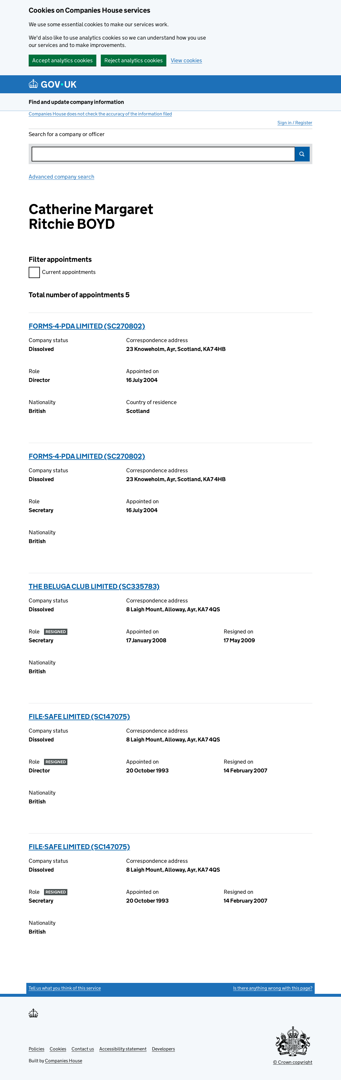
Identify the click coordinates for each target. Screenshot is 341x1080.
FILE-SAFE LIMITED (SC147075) (79, 716)
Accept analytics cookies (62, 60)
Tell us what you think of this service (65, 988)
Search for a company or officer (67, 134)
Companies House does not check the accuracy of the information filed (100, 114)
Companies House (63, 1060)
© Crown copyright (292, 1062)
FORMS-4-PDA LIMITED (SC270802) (87, 326)
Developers (163, 1049)
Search (302, 154)
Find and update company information (76, 102)
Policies (36, 1049)
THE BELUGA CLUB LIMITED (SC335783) (94, 586)
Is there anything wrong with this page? (272, 988)
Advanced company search (61, 176)
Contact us (83, 1049)
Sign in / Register (294, 122)
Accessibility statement (123, 1049)
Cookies (58, 1049)
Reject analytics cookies (133, 60)
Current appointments (62, 273)
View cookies (186, 60)
